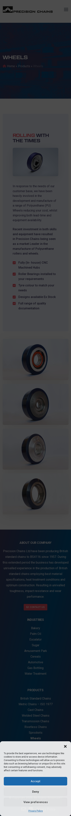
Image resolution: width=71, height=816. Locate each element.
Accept (35, 781)
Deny (35, 791)
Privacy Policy (35, 811)
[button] (65, 746)
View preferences (35, 802)
